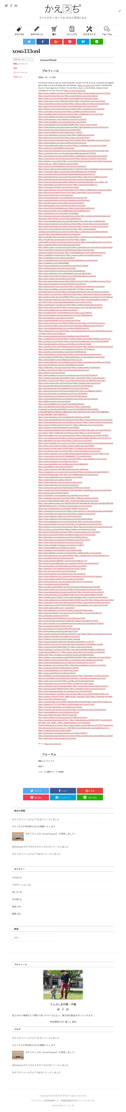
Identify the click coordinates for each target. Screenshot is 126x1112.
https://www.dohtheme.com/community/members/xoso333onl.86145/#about (70, 576)
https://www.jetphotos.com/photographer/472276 (59, 189)
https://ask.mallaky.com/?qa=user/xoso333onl (57, 435)
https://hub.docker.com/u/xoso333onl (53, 156)
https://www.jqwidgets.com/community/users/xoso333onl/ (62, 122)
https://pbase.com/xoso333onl (101, 600)
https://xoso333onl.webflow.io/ (82, 208)
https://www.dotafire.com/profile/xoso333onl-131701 (60, 359)
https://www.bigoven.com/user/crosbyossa (55, 127)
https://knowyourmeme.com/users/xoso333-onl (93, 526)
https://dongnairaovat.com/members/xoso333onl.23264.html (63, 388)
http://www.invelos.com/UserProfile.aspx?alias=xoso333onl (62, 566)
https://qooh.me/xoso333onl (89, 521)
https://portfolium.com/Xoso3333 (52, 649)
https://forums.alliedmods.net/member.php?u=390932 (60, 132)
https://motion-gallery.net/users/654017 (78, 445)
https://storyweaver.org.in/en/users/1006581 (56, 555)
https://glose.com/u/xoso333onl (51, 137)
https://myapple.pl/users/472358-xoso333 (55, 626)
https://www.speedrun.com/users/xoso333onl (89, 605)
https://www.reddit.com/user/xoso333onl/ (81, 98)
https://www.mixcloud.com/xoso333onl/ (96, 419)
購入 (54, 30)
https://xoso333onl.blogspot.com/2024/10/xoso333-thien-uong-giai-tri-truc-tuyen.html (73, 150)
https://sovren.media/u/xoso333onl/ (98, 422)
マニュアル (72, 30)
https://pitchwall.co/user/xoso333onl (53, 615)
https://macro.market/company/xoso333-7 (55, 425)
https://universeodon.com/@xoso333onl (54, 304)
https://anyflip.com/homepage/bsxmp (78, 680)
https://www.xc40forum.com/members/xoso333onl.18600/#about (65, 519)
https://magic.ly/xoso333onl (83, 513)
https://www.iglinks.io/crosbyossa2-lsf (53, 354)
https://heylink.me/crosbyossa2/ (81, 683)
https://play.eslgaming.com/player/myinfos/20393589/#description (65, 610)
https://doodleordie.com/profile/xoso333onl (56, 406)
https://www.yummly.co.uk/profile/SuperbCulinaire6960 (90, 511)
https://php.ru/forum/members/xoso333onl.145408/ (59, 140)
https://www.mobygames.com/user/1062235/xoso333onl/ (62, 283)
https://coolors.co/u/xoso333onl (51, 529)
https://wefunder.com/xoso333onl (97, 657)
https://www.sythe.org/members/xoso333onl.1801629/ (60, 542)
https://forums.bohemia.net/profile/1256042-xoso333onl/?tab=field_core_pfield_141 (73, 182)
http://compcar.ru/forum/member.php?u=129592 (58, 667)
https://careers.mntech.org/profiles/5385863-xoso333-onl (87, 338)
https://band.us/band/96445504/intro (53, 688)
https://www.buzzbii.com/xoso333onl (84, 532)
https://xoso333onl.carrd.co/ (93, 323)
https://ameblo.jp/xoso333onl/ (51, 341)
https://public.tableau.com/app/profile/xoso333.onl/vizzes (62, 142)
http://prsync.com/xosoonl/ (86, 124)
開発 (14, 913)
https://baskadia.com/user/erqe (51, 665)
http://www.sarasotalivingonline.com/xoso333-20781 (70, 302)
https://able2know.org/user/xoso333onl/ (95, 490)
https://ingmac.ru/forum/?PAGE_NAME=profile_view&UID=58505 (64, 696)
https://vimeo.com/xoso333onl (51, 98)
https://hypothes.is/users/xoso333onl (53, 451)
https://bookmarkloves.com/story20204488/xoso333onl (61, 364)
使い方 (15, 891)
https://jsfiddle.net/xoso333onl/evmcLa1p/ (91, 555)
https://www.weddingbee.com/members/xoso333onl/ (60, 477)
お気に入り (17, 76)
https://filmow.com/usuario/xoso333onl (54, 192)
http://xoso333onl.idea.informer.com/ (74, 370)
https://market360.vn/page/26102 (52, 255)
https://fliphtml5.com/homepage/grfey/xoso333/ (58, 675)
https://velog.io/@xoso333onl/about (53, 492)
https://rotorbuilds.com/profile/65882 (53, 584)
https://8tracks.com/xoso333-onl (97, 438)
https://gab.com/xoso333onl (50, 106)
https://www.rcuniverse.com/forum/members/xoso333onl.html (63, 336)
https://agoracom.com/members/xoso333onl (93, 236)
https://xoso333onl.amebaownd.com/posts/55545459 (86, 341)
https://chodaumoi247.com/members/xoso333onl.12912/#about (65, 312)
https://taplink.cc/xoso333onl (50, 161)
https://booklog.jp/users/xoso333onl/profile (77, 534)
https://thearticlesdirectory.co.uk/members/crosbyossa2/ (82, 357)
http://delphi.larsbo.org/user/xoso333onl (55, 247)
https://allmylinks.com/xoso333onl (52, 440)
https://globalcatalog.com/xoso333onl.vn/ (91, 127)
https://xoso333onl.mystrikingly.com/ (53, 208)
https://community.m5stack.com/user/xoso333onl (58, 187)
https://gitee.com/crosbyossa (50, 276)
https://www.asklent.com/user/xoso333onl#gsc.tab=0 (60, 116)
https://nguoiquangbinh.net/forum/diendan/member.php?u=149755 (66, 641)
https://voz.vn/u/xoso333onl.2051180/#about (57, 571)
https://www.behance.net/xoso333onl (53, 103)
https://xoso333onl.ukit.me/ (90, 613)
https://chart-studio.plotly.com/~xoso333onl (56, 607)
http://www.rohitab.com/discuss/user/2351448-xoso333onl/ (62, 717)
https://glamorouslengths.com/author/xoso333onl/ (59, 636)
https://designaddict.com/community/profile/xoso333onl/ (62, 205)
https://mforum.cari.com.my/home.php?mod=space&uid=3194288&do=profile (70, 644)
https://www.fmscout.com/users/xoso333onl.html (92, 247)
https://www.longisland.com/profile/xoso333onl (58, 461)
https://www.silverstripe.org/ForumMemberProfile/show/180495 (64, 417)
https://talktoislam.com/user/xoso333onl (55, 367)
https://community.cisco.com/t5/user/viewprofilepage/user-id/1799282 (67, 153)
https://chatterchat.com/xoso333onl (88, 114)
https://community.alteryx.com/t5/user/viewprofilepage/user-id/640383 (67, 171)
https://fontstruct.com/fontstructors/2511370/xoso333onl (61, 618)
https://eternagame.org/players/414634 (92, 435)
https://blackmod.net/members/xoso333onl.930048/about (62, 351)
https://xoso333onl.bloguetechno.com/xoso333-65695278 (62, 166)
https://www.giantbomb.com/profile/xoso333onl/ (58, 712)
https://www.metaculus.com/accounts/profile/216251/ (60, 482)
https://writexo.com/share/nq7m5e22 (80, 529)
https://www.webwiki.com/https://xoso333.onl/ (57, 694)
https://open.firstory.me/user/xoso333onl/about (57, 250)
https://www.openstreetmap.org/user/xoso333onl (58, 419)
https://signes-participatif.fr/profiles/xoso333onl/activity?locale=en (62, 240)
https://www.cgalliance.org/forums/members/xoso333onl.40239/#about (67, 375)
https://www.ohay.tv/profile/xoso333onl (93, 602)
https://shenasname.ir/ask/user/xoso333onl (86, 286)
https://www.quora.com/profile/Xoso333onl (56, 101)
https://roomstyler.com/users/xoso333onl (55, 513)
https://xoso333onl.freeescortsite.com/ (93, 694)
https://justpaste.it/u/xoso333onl (51, 331)
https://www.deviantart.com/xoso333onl (55, 135)
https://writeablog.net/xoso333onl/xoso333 (87, 688)
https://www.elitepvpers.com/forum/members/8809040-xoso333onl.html (68, 260)
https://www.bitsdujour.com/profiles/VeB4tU (56, 124)
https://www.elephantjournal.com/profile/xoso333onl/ (60, 422)
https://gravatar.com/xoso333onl (90, 109)
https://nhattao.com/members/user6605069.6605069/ (60, 657)
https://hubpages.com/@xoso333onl (94, 675)
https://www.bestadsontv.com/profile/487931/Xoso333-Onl (62, 197)
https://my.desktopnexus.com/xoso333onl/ (81, 474)
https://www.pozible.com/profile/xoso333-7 (84, 255)
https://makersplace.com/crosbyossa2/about (56, 257)
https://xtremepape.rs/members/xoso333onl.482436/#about (62, 396)
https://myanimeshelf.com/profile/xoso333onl (57, 547)
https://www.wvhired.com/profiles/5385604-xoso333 (60, 323)
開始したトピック (20, 63)
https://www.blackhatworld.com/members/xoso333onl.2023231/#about (68, 398)
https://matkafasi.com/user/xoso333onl (54, 498)
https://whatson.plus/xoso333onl (87, 383)
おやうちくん (37, 30)
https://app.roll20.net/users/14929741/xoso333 (57, 714)
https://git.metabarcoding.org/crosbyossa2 (63, 234)
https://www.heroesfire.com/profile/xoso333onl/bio (59, 244)
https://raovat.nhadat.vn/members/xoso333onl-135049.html (62, 393)
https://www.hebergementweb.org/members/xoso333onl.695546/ (65, 691)
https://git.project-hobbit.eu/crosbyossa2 (94, 294)
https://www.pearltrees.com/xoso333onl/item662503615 (61, 404)
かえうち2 (19, 30)
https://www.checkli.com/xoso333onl (53, 589)
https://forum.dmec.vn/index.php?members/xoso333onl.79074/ (64, 539)
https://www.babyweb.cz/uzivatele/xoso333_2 (91, 727)
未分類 (15, 899)
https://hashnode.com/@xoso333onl (64, 432)
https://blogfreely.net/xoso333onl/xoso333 (55, 114)
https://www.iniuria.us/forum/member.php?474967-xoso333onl (64, 487)
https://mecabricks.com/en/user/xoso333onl (56, 239)
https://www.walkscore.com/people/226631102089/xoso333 (63, 600)
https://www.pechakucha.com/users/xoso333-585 (58, 613)
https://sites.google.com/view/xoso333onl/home (89, 103)
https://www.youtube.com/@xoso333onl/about (57, 93)
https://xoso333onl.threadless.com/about (79, 276)
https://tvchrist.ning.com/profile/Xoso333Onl (94, 735)
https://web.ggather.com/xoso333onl (96, 242)
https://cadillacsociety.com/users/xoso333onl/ (57, 268)
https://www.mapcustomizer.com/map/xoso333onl (59, 299)
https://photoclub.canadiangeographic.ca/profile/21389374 (62, 733)
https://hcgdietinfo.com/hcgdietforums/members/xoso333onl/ (63, 495)
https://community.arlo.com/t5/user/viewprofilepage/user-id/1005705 (66, 174)
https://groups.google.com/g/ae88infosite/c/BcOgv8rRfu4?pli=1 (64, 210)
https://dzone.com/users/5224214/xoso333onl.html (59, 129)
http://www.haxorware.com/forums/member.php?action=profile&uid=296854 (70, 391)
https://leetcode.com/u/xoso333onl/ (88, 425)
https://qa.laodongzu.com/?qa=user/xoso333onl (82, 307)
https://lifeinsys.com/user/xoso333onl (96, 633)
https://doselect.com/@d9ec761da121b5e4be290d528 (71, 654)
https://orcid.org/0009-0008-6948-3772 (54, 647)
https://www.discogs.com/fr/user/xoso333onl (56, 158)
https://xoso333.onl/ (86, 85)
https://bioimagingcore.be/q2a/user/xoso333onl (58, 631)
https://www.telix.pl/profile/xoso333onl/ (94, 362)
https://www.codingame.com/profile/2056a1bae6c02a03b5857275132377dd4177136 (73, 453)
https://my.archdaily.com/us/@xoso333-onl (56, 678)
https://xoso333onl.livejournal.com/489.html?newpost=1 (83, 380)
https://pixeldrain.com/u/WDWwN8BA (53, 263)
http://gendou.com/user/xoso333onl (98, 346)
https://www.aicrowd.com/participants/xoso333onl (59, 216)
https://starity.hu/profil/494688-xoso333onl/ (56, 148)
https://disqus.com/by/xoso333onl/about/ (55, 526)
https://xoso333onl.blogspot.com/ (52, 699)
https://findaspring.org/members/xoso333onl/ (57, 735)
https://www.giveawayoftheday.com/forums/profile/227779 (62, 560)
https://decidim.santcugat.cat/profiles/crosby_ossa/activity (62, 378)
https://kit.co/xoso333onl (48, 534)
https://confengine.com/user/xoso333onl (90, 145)
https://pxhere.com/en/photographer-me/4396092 (58, 427)
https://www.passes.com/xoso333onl (76, 505)
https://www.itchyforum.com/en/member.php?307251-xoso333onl (65, 581)
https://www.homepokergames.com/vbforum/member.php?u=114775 (66, 662)
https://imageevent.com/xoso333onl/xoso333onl (58, 472)
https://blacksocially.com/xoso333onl (53, 286)
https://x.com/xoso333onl (74, 90)
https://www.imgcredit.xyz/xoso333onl (85, 451)
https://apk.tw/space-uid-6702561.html (54, 605)
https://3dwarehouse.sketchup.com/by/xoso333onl (85, 665)
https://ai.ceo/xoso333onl (90, 432)
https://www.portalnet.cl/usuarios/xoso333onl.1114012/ (61, 545)
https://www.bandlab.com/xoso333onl (54, 524)
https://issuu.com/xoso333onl (77, 137)
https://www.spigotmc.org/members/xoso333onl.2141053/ (62, 119)
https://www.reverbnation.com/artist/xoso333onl (58, 670)
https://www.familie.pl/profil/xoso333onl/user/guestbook (61, 270)
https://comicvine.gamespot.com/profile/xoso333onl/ (60, 707)
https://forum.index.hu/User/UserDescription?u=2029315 (61, 169)
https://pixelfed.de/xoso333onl (51, 338)
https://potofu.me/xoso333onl (95, 597)
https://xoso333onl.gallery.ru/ (85, 184)
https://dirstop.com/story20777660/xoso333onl (57, 294)
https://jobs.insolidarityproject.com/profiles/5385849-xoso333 (63, 328)
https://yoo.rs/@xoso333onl (49, 438)
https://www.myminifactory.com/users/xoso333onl (92, 443)
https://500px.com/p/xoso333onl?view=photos (57, 109)
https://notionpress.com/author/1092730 (55, 479)
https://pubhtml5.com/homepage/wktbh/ (55, 686)
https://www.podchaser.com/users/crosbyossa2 (57, 226)
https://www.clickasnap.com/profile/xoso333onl (58, 362)
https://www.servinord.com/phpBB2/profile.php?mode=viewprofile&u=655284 (70, 594)
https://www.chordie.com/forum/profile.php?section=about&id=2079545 (68, 620)
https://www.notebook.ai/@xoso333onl (85, 589)
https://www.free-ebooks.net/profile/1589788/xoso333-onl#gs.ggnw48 (67, 179)
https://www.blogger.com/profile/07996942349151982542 (62, 701)
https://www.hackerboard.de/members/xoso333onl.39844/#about (65, 315)
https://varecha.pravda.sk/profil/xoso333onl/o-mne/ (59, 633)
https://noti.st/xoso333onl (81, 647)
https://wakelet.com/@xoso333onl (81, 111)
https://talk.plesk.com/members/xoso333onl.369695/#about (63, 537)
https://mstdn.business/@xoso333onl (87, 304)
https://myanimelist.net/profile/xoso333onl (55, 145)
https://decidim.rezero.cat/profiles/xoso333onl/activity (60, 346)
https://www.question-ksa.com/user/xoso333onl (57, 310)
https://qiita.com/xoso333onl (50, 680)
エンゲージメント (20, 72)
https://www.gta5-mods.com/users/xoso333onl (57, 602)
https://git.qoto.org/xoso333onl (90, 592)
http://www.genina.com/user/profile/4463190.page (59, 628)
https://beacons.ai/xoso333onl (65, 163)
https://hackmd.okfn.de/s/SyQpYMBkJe (54, 297)
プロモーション (19, 884)
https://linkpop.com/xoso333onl (51, 372)
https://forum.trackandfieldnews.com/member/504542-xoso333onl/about (68, 563)
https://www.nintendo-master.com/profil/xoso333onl (60, 516)
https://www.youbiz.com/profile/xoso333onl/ (57, 278)
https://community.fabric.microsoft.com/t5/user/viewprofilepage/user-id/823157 (71, 325)
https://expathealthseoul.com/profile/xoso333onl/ (85, 252)
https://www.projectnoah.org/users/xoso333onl (57, 223)
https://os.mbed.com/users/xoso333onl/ (85, 448)
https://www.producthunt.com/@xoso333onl (56, 673)
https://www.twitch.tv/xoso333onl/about (81, 95)
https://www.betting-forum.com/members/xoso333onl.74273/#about (66, 349)
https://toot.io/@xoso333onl (50, 307)
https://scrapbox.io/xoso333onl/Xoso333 (89, 709)
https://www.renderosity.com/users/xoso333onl (57, 458)
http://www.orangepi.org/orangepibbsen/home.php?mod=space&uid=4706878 (71, 623)
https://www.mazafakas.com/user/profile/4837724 (59, 289)
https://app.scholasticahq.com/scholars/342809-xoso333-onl (63, 508)
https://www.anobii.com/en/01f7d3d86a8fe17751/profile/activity (65, 456)
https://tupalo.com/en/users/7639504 (53, 448)
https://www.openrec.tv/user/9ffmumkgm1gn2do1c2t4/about (63, 469)
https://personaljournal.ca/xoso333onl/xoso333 (57, 176)
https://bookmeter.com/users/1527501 (86, 524)
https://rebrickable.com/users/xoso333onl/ (55, 184)
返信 (15, 68)
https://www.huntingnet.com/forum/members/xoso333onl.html (64, 200)
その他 (15, 877)
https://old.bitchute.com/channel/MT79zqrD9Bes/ (58, 213)
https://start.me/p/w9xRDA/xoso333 (92, 176)
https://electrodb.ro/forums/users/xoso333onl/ (57, 738)
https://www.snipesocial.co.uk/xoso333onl (55, 383)
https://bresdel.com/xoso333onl (98, 281)
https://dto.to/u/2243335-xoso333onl (91, 158)
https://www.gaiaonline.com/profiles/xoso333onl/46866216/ (63, 464)
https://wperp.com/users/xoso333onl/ (92, 226)
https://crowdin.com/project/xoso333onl (55, 709)
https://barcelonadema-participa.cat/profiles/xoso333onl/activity (64, 344)
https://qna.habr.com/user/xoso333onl (90, 678)
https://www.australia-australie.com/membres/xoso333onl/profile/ (67, 230)
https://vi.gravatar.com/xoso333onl (52, 111)
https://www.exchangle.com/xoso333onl (81, 500)
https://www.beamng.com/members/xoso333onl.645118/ (62, 573)
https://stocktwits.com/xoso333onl (98, 169)
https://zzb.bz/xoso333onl (73, 438)
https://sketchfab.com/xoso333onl (96, 140)
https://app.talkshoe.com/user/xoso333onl (55, 466)
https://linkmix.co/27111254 (49, 704)
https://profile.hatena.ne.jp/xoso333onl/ (78, 704)
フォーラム (107, 30)
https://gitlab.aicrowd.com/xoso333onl (54, 401)
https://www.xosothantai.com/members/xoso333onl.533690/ (63, 265)
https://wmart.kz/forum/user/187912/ (53, 720)
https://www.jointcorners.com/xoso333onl (55, 195)
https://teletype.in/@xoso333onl (51, 660)
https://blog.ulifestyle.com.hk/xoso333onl (55, 553)
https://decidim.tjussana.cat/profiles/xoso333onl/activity (61, 203)
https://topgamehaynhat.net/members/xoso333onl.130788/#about (65, 385)
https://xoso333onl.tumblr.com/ (51, 95)
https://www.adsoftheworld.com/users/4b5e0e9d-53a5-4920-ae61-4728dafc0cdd (71, 221)
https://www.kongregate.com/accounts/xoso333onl (59, 320)
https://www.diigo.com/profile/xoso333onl (90, 686)
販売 (14, 906)
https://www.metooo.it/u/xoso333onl (93, 223)
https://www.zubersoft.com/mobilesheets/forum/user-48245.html (64, 273)
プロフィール (18, 59)
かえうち (62, 1095)
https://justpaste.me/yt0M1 (102, 696)
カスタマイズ (89, 30)
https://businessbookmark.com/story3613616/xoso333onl (85, 291)
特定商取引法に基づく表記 (63, 1021)
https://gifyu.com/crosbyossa (50, 445)
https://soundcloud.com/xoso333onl (90, 101)
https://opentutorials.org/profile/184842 (54, 730)
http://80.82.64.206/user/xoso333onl (53, 532)
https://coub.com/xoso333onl (79, 440)
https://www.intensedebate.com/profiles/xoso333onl (59, 430)
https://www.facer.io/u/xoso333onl (52, 511)
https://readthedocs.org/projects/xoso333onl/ (89, 156)
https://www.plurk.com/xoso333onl (52, 683)
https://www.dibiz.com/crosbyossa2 (86, 192)
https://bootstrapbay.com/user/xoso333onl (56, 317)
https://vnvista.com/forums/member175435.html (58, 490)
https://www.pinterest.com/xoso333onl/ (94, 93)
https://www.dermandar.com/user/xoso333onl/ (57, 592)
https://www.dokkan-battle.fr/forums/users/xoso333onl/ (61, 579)
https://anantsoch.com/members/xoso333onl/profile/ (60, 550)
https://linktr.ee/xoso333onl (83, 135)
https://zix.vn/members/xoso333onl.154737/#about (91, 297)
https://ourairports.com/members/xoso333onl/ (84, 660)
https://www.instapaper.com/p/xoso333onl (80, 106)
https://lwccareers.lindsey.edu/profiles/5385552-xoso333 (61, 281)
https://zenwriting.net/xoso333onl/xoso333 (56, 558)
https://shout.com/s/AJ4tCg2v (53, 333)
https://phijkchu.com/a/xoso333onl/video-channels (59, 639)
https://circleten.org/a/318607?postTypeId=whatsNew (60, 597)
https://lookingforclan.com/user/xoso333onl (56, 236)
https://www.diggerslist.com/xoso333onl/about (57, 521)
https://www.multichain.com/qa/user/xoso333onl (58, 485)
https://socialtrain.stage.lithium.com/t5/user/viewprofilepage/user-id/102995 (69, 586)
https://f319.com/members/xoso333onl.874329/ (58, 229)
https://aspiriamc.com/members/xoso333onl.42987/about (62, 568)
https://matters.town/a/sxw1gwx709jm (96, 189)
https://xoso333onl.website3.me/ (67, 218)
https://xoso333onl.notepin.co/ (99, 701)
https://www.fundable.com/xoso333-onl (54, 443)
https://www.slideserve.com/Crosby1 (92, 458)
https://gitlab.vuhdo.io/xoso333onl (87, 553)
